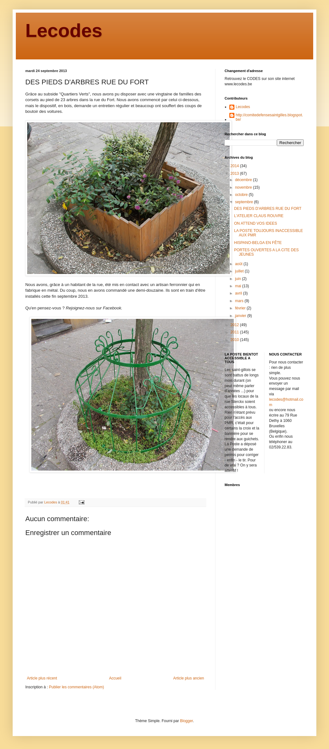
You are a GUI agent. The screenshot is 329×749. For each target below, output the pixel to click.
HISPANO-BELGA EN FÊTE (258, 243)
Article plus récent (42, 678)
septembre (244, 202)
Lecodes (63, 30)
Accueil (115, 678)
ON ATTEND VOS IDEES (255, 223)
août (239, 264)
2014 (235, 166)
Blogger (186, 721)
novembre (244, 187)
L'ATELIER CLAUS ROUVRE (258, 216)
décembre (244, 180)
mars (240, 301)
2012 (235, 325)
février (241, 308)
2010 (235, 340)
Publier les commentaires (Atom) (76, 687)
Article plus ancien (188, 678)
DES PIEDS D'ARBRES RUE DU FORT (267, 208)
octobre (242, 194)
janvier (241, 316)
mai (238, 286)
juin (238, 279)
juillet (240, 271)
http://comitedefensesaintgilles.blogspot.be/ (269, 117)
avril (239, 293)
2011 (235, 332)
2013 (235, 173)
